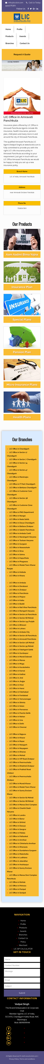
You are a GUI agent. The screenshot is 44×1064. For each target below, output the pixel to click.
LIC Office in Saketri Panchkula (21, 530)
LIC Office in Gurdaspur (18, 653)
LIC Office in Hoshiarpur (19, 865)
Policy (23, 942)
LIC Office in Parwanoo (18, 710)
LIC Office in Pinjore (17, 597)
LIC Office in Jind (16, 678)
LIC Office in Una (16, 720)
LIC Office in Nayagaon (18, 748)
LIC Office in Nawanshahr (19, 547)
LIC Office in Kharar (17, 738)
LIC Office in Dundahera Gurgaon (22, 850)
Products (9, 36)
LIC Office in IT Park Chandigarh (22, 484)
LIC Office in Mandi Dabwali (20, 657)
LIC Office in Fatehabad (18, 692)
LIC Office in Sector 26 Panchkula (23, 636)
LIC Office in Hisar (16, 685)
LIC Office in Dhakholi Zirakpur (21, 766)
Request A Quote (22, 54)
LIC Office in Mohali (17, 755)
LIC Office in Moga (16, 664)
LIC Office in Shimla (17, 702)
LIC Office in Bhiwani (17, 625)
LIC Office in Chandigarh (19, 449)
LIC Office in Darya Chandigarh (21, 523)
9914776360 (10, 5)
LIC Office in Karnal (17, 671)
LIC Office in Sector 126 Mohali (21, 643)
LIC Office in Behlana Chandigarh (22, 488)
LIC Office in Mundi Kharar (20, 783)
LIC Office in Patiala (17, 833)
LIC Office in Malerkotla (18, 854)
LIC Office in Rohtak (17, 882)
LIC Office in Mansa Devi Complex (23, 805)
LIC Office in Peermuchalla (20, 762)
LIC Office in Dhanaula (18, 847)
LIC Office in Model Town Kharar (22, 787)
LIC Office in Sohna (17, 554)
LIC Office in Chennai (17, 727)
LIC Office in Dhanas (17, 752)
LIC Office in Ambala (17, 583)
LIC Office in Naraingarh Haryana (22, 537)
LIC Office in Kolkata (17, 572)
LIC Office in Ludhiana (18, 857)
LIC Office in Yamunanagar (20, 699)
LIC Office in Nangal (17, 516)
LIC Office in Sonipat (17, 893)
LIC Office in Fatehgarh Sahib (21, 650)
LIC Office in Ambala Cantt (20, 533)
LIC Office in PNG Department (21, 512)
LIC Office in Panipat (17, 889)
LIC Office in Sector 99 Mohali (21, 646)
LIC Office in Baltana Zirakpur (21, 526)
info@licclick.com (15, 3)
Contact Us (24, 43)
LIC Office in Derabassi (18, 586)
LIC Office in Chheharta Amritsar (22, 843)
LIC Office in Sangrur (17, 829)
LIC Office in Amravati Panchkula (22, 639)
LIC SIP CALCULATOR (23, 949)
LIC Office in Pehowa (17, 886)
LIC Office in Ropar (16, 741)
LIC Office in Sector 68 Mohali (21, 618)
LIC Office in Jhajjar (17, 681)
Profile (19, 29)
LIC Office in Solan (16, 706)
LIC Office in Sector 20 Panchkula (23, 614)
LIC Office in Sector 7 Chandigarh (22, 459)
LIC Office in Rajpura (17, 734)
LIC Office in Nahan (17, 717)
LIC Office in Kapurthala (19, 558)
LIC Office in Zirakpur (18, 590)
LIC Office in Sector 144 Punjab (21, 621)
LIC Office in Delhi (16, 724)
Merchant (23, 945)
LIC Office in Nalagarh (18, 745)
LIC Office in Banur (17, 819)
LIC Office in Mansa (17, 660)
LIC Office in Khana (17, 576)
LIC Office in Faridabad (18, 695)
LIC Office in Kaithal (17, 674)
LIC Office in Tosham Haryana (21, 540)
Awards (22, 36)
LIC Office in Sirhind (17, 822)
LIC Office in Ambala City (19, 632)
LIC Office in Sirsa (16, 551)
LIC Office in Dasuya (17, 826)
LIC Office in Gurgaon (18, 544)
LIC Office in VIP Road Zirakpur (21, 759)
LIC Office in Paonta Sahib (19, 713)
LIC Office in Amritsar (18, 840)
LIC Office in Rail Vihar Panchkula (22, 607)
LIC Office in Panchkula (18, 593)
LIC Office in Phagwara (18, 562)
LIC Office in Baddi (16, 604)
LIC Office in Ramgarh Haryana (21, 611)
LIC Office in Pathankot (18, 836)
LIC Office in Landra (17, 815)
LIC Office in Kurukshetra (19, 667)
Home (8, 29)
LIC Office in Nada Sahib (19, 519)
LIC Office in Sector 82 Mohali (21, 798)
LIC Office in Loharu (17, 628)
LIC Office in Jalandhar (18, 861)
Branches (10, 43)
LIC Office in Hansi (16, 688)
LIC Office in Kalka (16, 600)
